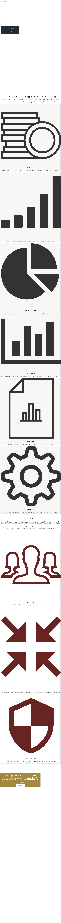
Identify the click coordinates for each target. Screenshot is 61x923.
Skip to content (3, 1)
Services (32, 15)
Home (31, 10)
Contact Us (31, 21)
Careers (31, 18)
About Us (32, 13)
